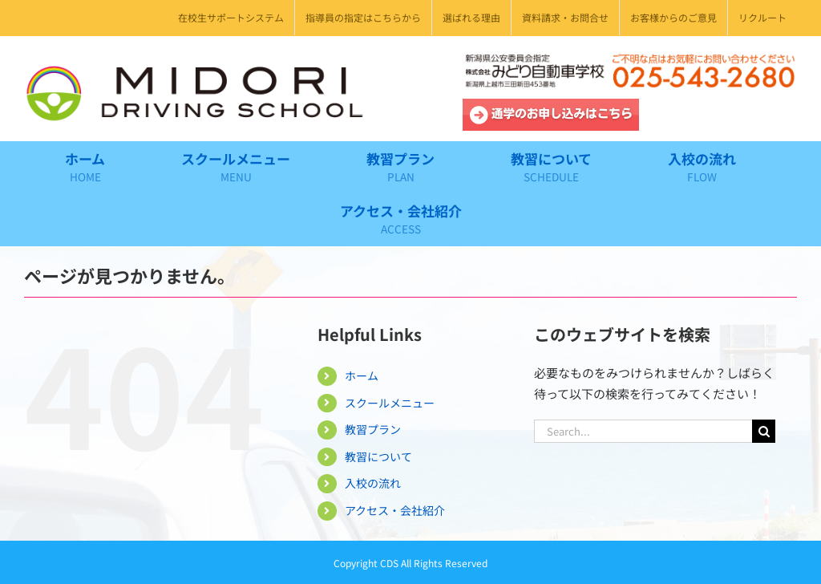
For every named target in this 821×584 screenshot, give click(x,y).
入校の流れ (373, 483)
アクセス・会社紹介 (395, 510)
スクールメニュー (390, 403)
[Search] (763, 431)
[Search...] (643, 431)
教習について (378, 456)
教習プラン (373, 429)
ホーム (361, 375)
